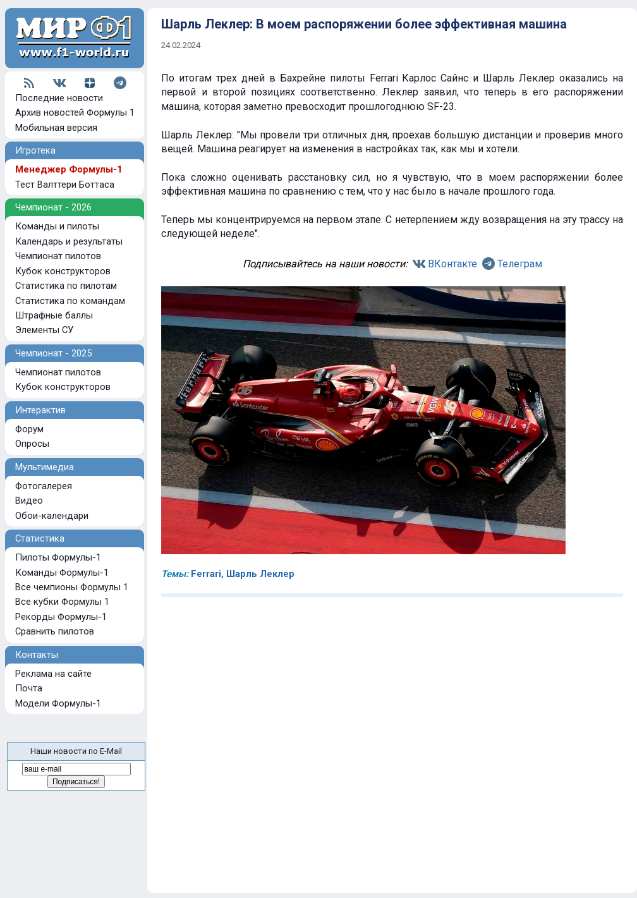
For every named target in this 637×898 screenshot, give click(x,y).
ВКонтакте (452, 264)
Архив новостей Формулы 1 (75, 112)
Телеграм (519, 264)
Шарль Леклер (260, 573)
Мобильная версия (56, 127)
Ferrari (206, 573)
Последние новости (59, 98)
